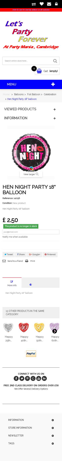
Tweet (8, 254)
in (44, 378)
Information (15, 118)
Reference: (7, 198)
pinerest (27, 378)
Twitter (21, 378)
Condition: (7, 203)
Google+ (34, 254)
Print (32, 261)
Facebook (16, 378)
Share (21, 254)
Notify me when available (15, 237)
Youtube (38, 378)
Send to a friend (15, 261)
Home (6, 94)
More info (12, 285)
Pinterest (50, 254)
